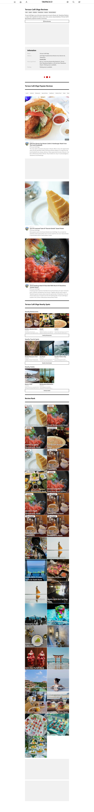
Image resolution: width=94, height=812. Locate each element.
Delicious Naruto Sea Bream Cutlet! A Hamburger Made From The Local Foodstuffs (49, 145)
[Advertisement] (47, 34)
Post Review (47, 21)
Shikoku (35, 12)
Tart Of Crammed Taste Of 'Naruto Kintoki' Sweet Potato (49, 229)
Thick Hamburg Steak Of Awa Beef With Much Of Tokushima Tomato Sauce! (49, 287)
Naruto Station (52, 12)
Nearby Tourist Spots (47, 363)
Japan (30, 12)
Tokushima (40, 12)
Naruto (46, 12)
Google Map (43, 59)
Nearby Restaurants (47, 335)
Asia (26, 12)
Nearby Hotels (47, 390)
